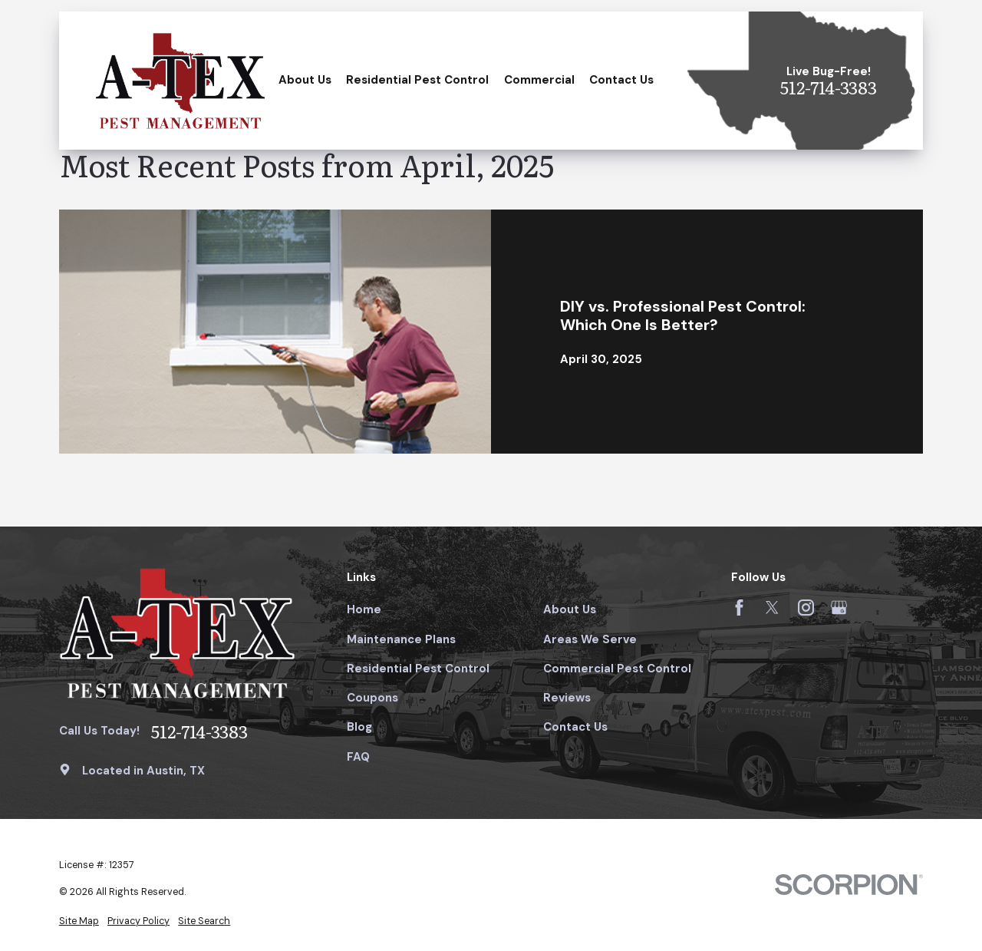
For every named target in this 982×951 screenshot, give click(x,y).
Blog (359, 727)
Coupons (372, 697)
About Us (569, 609)
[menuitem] (79, 921)
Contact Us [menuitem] (621, 80)
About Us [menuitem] (304, 80)
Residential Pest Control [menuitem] (417, 80)
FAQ (358, 756)
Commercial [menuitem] (539, 80)
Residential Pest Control (418, 668)
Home (364, 609)
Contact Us (575, 727)
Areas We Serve (590, 639)
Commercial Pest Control (617, 668)
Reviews (567, 697)
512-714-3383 (828, 88)
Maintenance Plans (401, 639)
